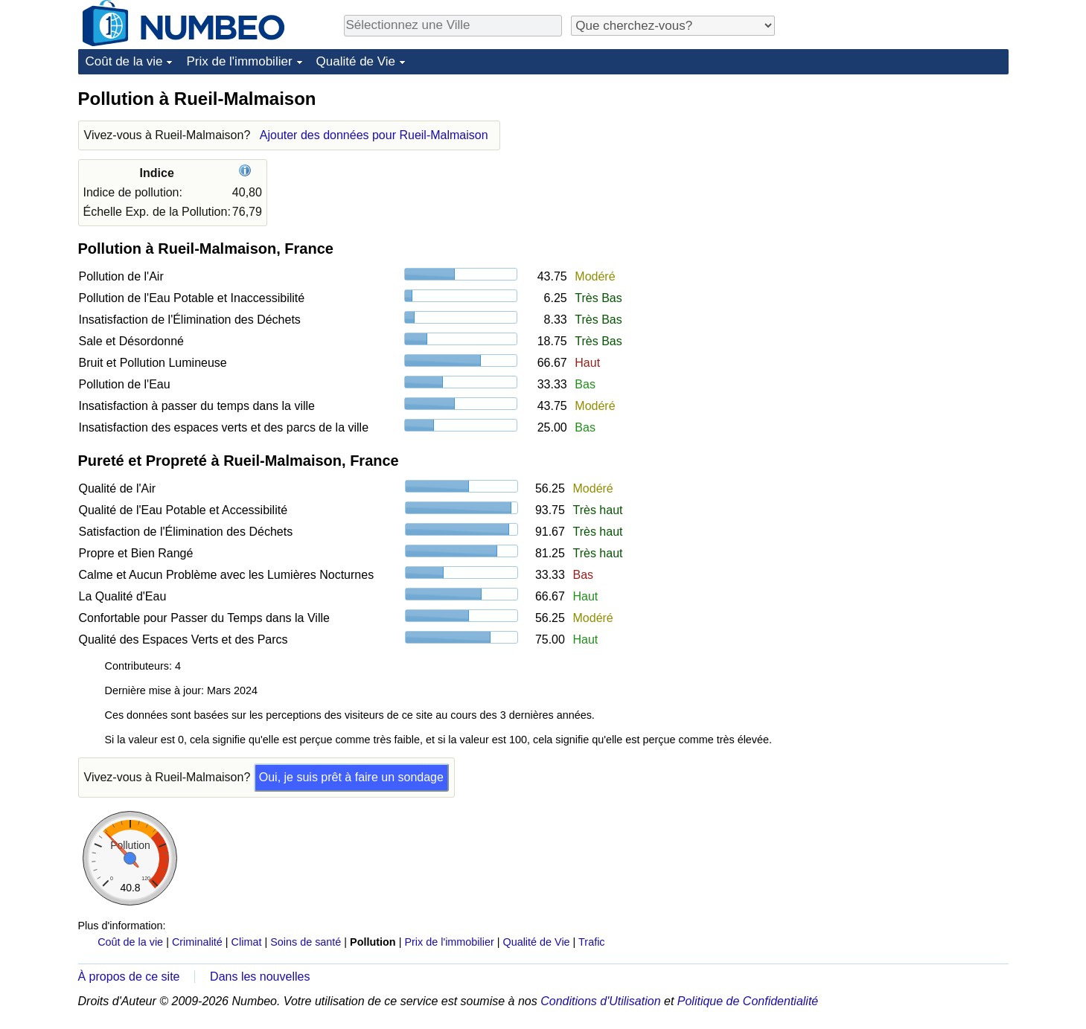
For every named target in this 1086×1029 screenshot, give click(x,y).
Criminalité (197, 942)
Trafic (591, 942)
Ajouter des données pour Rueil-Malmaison (374, 135)
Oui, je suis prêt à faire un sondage (351, 777)
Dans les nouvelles (260, 976)
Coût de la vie (124, 61)
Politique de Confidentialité (747, 1001)
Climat (246, 942)
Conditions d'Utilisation (600, 1001)
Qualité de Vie (355, 61)
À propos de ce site (129, 976)
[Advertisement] (897, 180)
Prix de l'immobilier (239, 61)
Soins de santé (305, 942)
